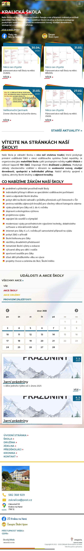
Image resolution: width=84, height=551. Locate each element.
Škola (8, 438)
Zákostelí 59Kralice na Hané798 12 (15, 507)
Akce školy (10, 290)
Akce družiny (12, 295)
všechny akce (12, 280)
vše (6, 286)
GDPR (4, 533)
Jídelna (9, 445)
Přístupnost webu (12, 531)
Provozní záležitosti (17, 299)
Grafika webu (76, 540)
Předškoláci (13, 449)
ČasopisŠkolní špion (53, 35)
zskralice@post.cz (20, 500)
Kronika (10, 453)
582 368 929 (16, 495)
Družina (10, 442)
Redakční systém (9, 541)
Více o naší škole (11, 30)
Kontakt (10, 456)
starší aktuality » (66, 130)
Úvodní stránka (15, 435)
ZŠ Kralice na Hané (17, 518)
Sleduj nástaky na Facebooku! (16, 35)
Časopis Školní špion (17, 524)
